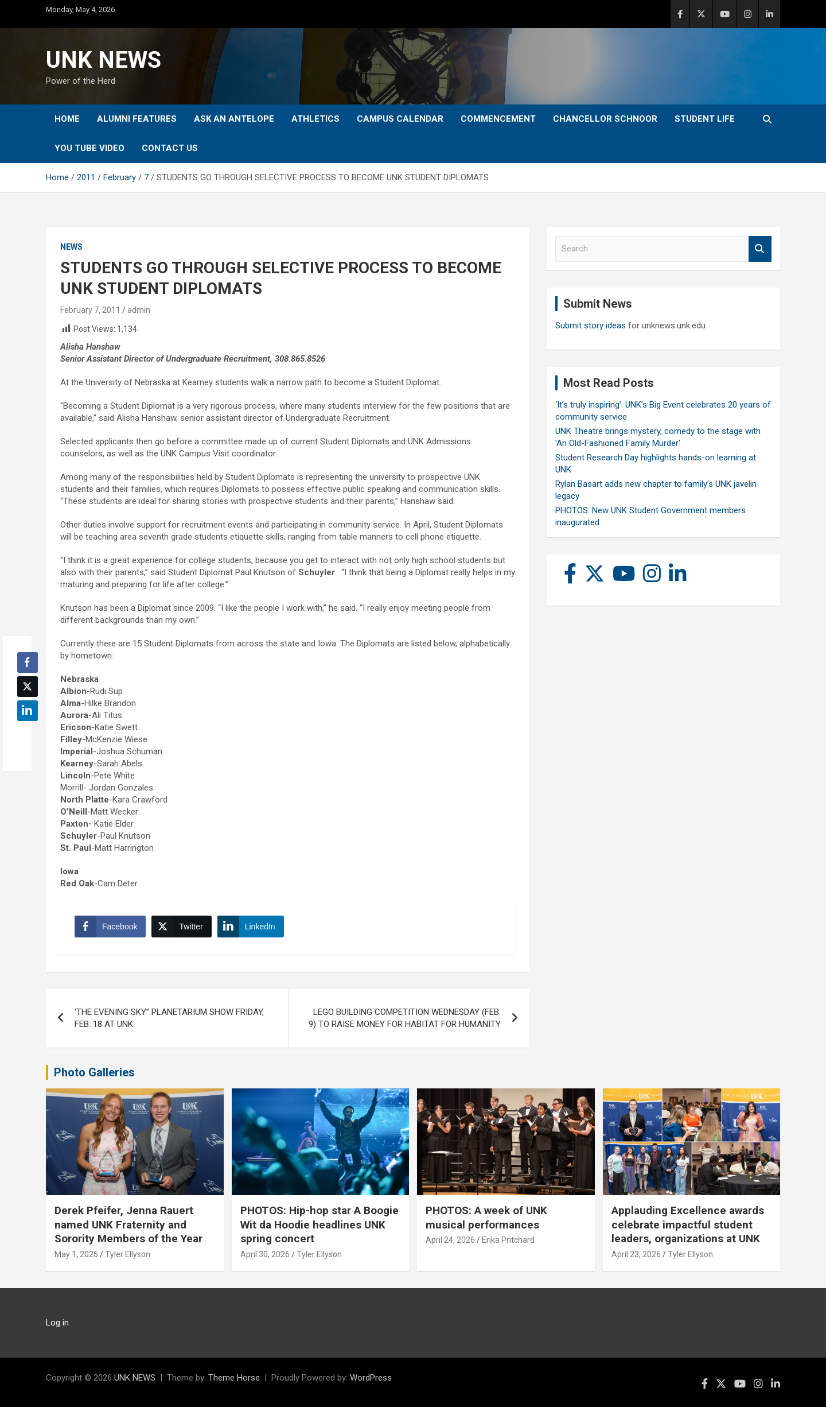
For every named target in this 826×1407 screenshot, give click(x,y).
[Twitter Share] (181, 926)
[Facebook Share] (110, 926)
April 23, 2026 (636, 1254)
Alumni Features (137, 119)
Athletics (315, 119)
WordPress (371, 1378)
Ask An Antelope (234, 119)
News (71, 246)
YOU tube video (89, 148)
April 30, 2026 (265, 1254)
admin (138, 310)
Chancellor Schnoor (605, 119)
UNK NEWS (103, 59)
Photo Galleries (94, 1072)
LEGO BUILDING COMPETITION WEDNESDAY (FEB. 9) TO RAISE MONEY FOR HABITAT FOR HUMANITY (405, 1018)
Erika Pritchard (508, 1240)
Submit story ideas (590, 325)
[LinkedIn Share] (250, 926)
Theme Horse (234, 1378)
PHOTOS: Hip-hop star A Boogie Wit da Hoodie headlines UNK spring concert (319, 1224)
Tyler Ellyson (127, 1254)
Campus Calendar (400, 119)
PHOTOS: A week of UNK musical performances (486, 1217)
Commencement (498, 119)
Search (760, 249)
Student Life (705, 119)
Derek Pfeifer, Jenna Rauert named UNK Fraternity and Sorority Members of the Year (128, 1224)
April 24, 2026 (450, 1240)
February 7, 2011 (90, 310)
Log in (57, 1322)
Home (67, 119)
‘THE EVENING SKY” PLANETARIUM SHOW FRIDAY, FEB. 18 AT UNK (169, 1018)
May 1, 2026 (76, 1254)
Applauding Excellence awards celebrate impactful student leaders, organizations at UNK (687, 1224)
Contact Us (170, 148)
